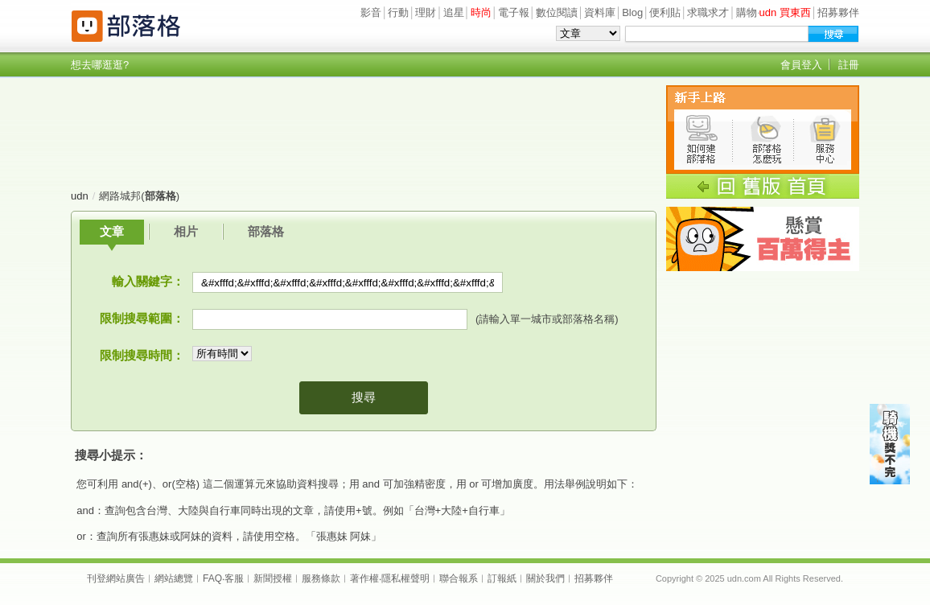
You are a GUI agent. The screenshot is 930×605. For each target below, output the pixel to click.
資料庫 (599, 12)
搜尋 (364, 397)
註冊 (848, 65)
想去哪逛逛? (100, 65)
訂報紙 (502, 578)
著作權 (364, 578)
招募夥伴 (838, 12)
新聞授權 (272, 578)
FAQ (212, 578)
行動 (398, 12)
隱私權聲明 (405, 578)
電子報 (513, 12)
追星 (453, 12)
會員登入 (801, 65)
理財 (425, 12)
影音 (370, 12)
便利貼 (665, 12)
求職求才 (708, 12)
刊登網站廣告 (116, 578)
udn (79, 196)
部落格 (266, 231)
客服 (234, 578)
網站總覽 (173, 578)
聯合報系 (458, 578)
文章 (112, 231)
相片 (186, 231)
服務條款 (321, 578)
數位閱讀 (557, 12)
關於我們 (545, 578)
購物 (746, 12)
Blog (632, 12)
